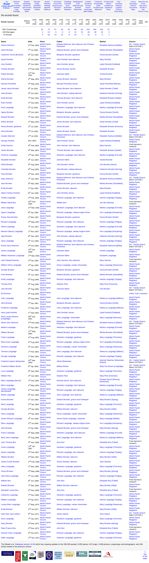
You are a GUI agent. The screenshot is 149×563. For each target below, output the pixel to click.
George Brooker (7, 270)
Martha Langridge (8, 327)
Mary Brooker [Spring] (109, 399)
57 (55, 29)
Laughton (119, 7)
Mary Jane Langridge (9, 437)
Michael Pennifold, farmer (67, 84)
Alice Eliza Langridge (9, 476)
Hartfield (16, 7)
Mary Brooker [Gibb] (108, 409)
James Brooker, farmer (66, 69)
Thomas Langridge (9, 351)
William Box (62, 203)
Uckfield (37, 9)
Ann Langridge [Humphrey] (111, 212)
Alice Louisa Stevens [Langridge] (9, 318)
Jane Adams (105, 514)
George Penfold (7, 141)
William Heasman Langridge (12, 255)
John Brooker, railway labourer (69, 93)
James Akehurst (7, 45)
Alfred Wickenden (64, 361)
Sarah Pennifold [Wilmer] (110, 84)
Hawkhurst (26, 5)
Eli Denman (6, 293)
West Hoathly (88, 11)
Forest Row (57, 3)
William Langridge (8, 500)
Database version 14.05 (25, 544)
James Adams (62, 514)
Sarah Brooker (7, 50)
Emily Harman (7, 145)
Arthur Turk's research (138, 293)
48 (62, 29)
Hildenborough (78, 5)
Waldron (57, 9)
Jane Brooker (6, 93)
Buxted (47, 2)
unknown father (63, 74)
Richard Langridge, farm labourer (70, 198)
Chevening (57, 2)
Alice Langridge (7, 519)
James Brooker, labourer (67, 79)
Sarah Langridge (8, 452)
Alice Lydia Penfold (9, 312)
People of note (143, 8)
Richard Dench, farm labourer (69, 380)
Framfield (67, 3)
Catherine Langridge (9, 495)
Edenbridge (27, 3)
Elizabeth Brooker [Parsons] (111, 126)
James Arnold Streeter (10, 462)
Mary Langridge (7, 404)
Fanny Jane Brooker (9, 217)
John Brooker (6, 289)
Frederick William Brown (11, 366)
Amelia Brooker (106, 74)
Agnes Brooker (7, 112)
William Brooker (7, 332)
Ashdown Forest (16, 2)
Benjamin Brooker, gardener (68, 55)
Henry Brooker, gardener (11, 126)
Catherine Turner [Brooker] (12, 55)
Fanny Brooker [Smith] (109, 55)
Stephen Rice (62, 284)
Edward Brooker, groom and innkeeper (73, 50)
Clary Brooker (6, 174)
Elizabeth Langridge (108, 255)
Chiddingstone (78, 2)
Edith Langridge (7, 538)
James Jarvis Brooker (10, 88)
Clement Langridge (9, 347)
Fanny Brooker (7, 471)
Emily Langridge (7, 279)
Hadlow (108, 3)
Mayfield (47, 7)
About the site (143, 2)
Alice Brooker (6, 303)
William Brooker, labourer (67, 409)
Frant (78, 3)
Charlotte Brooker (8, 169)
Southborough (98, 7)
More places (119, 11)
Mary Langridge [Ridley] (109, 418)
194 (94, 29)
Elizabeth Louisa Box (9, 490)
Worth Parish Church (45, 45)
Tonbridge (16, 11)
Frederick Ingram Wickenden (13, 361)
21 (109, 29)
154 (88, 29)
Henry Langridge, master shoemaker (72, 265)
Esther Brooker (7, 122)
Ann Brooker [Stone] (108, 164)
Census (133, 2)
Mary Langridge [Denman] (110, 317)
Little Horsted (26, 7)
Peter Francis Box (8, 528)
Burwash (37, 2)
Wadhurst (47, 9)
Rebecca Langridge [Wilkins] (111, 298)
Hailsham (119, 5)
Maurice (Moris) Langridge (12, 231)
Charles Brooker (7, 69)
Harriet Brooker (7, 79)
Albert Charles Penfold (10, 193)
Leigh (16, 9)
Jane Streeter (105, 462)
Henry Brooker (7, 131)
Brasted (26, 2)
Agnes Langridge (8, 212)
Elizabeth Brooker (107, 69)
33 (69, 29)
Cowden (88, 2)
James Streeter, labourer (67, 462)
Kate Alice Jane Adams (10, 514)
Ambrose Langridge (9, 155)
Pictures (133, 5)
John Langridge (7, 298)
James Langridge (8, 251)
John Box (61, 442)
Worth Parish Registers (134, 50)
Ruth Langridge (7, 107)
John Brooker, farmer (65, 164)
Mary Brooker (105, 79)
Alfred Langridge (8, 227)
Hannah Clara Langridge (11, 533)
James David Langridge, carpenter (71, 418)
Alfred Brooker (7, 164)
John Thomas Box (8, 442)
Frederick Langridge (9, 308)
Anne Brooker (6, 274)
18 (49, 35)
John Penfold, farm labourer (68, 59)
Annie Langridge (8, 447)
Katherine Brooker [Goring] (111, 93)
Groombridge (98, 3)
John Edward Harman (10, 260)
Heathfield (36, 5)
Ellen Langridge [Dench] (11, 380)
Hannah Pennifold (8, 84)
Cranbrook (98, 2)
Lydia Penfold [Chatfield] (110, 64)
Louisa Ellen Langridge (10, 504)
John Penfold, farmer (65, 64)
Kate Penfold (6, 103)
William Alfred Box (8, 203)
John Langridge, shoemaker (68, 317)
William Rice (6, 376)
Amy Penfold (6, 64)
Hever (68, 5)
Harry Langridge (7, 414)
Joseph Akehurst (8, 136)
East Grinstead (118, 2)
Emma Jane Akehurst (10, 246)
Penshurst (57, 7)
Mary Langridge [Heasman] (111, 265)
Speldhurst (108, 7)
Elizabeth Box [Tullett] (109, 442)
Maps (133, 9)
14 (49, 32)
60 (75, 29)
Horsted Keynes (88, 6)
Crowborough (108, 2)
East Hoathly (16, 5)
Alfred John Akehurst (9, 323)
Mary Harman (105, 145)
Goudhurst (88, 3)
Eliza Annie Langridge (10, 342)
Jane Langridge (7, 208)
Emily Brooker (7, 98)
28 (89, 32)
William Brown (62, 366)
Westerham (78, 9)
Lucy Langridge (7, 371)
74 (49, 29)
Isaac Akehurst (7, 179)
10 (62, 35)
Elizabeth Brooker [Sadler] (110, 98)
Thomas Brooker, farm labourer (69, 98)
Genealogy (133, 3)
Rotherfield (67, 7)
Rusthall (78, 7)
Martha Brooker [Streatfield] (111, 50)
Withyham (98, 9)
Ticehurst (119, 9)
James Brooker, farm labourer (69, 88)
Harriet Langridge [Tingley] (111, 198)
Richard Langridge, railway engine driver (73, 212)
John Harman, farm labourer (68, 145)
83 (82, 29)
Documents (133, 7)
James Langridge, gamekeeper (8, 390)
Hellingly (47, 5)
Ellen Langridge (7, 385)
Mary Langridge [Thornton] (111, 337)
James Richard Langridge (11, 418)
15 (75, 35)
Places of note (143, 11)
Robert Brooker (7, 74)
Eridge (37, 3)
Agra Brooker (6, 236)
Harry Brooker (7, 523)
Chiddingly (67, 2)
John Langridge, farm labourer (69, 298)
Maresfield (37, 7)
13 (75, 32)
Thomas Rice (6, 284)
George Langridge (8, 356)
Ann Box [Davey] (107, 203)
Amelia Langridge (8, 198)
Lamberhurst (108, 5)
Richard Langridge (8, 222)
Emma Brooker (7, 399)
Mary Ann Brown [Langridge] (111, 366)
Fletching (47, 3)
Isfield (98, 5)
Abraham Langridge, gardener (69, 337)
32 (42, 29)
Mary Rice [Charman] (108, 284)
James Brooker (63, 126)
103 (101, 29)
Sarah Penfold (7, 59)
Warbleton (67, 9)
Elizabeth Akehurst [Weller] (111, 45)
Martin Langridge (8, 395)
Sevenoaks (88, 9)
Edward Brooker (7, 117)
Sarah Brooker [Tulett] (109, 88)
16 (102, 32)
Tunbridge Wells (26, 10)
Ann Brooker (105, 289)
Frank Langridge (8, 337)
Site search (143, 5)
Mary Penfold (105, 59)
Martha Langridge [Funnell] (111, 107)
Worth (108, 9)
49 (95, 32)
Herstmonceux (57, 5)
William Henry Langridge (11, 265)
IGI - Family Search (137, 44)
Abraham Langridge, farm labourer (71, 107)
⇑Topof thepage (145, 555)
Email (143, 3)
